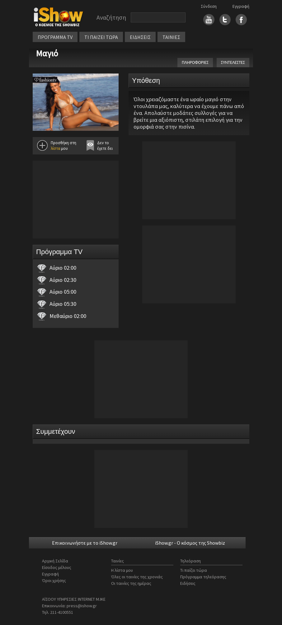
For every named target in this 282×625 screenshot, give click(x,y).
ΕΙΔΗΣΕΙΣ (140, 37)
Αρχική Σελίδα (55, 561)
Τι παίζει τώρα (193, 570)
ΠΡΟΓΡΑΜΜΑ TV (55, 37)
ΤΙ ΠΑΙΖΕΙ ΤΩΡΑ (101, 37)
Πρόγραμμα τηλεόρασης (203, 577)
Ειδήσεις (187, 583)
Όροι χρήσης (54, 580)
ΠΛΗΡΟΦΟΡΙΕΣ (195, 62)
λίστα (55, 148)
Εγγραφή (241, 6)
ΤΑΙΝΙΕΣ (171, 37)
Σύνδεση (209, 6)
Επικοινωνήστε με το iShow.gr (84, 543)
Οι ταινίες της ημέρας (131, 583)
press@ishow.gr (82, 605)
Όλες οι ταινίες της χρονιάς (137, 577)
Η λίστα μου (122, 570)
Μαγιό (47, 53)
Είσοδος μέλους (56, 567)
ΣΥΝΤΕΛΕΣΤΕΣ (233, 62)
